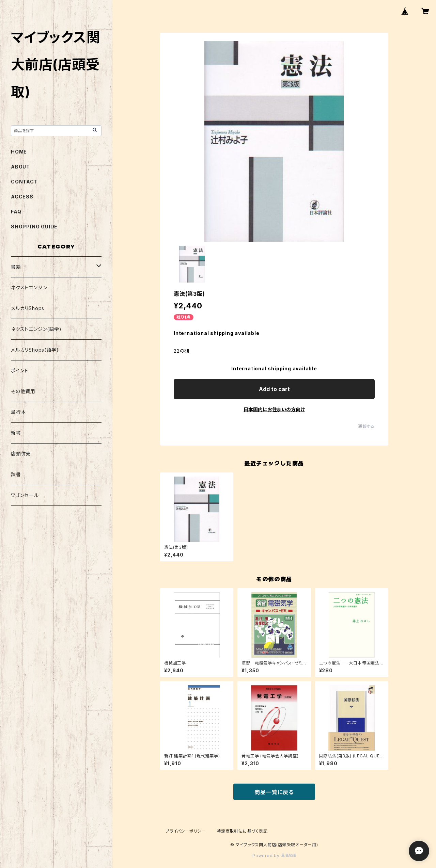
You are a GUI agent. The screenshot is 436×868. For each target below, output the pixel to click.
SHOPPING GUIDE (34, 226)
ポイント (19, 370)
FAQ (16, 211)
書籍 (16, 267)
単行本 (18, 412)
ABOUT (20, 167)
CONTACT (24, 181)
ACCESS (22, 196)
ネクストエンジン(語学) (36, 329)
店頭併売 (21, 453)
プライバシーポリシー (186, 831)
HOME (19, 152)
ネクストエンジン (29, 287)
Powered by (274, 855)
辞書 (16, 474)
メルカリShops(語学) (35, 350)
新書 (16, 433)
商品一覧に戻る (274, 792)
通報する (366, 426)
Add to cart (274, 389)
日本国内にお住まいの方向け (274, 409)
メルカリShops (27, 308)
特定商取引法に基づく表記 (242, 831)
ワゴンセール (25, 495)
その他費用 (23, 391)
